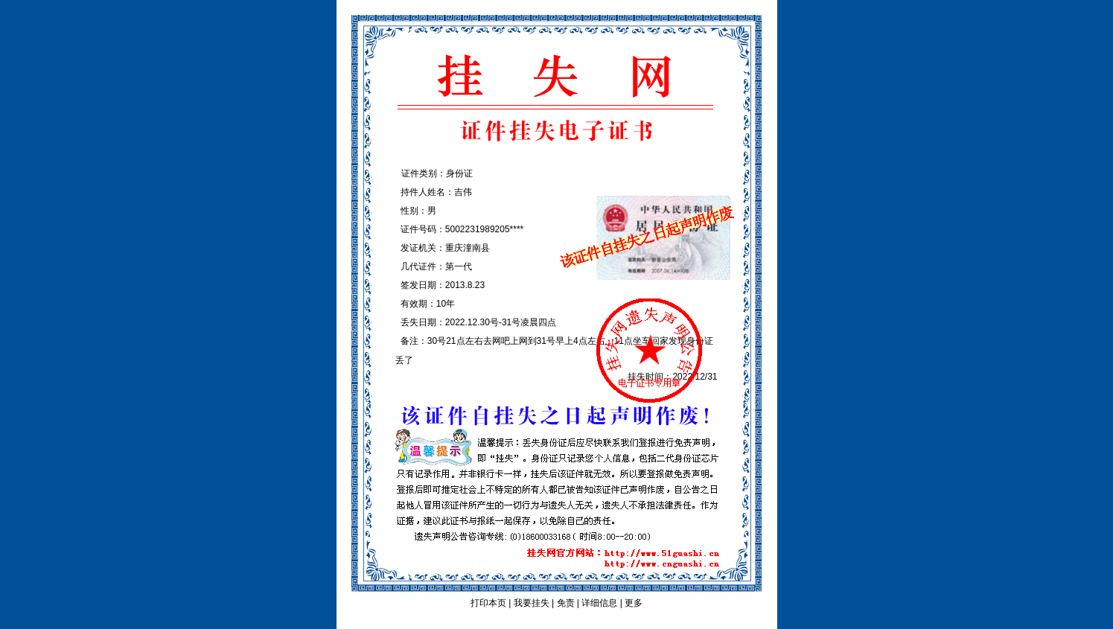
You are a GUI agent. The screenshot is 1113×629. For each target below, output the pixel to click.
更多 (633, 603)
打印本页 (488, 603)
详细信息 (599, 603)
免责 (566, 603)
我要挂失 (531, 603)
